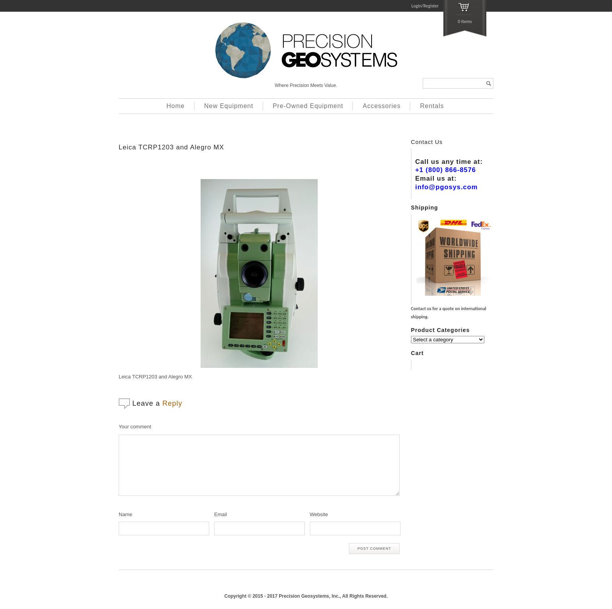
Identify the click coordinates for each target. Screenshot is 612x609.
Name (125, 514)
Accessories (381, 106)
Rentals (432, 106)
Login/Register (425, 6)
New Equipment (228, 106)
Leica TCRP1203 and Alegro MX (171, 147)
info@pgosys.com (446, 187)
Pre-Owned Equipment (308, 106)
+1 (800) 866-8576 (445, 170)
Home (176, 106)
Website (319, 514)
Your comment (135, 427)
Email (220, 514)
